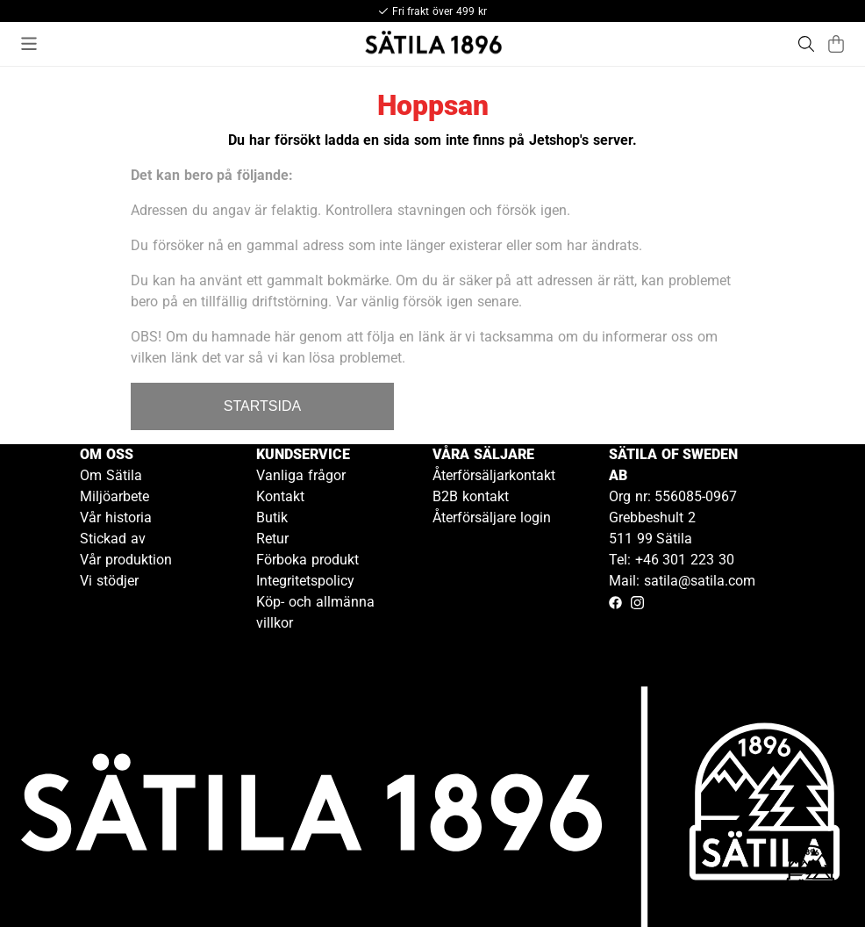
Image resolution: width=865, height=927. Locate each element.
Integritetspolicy (305, 580)
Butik (272, 517)
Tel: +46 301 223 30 (671, 559)
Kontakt (280, 496)
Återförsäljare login (491, 517)
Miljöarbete (114, 496)
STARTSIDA (262, 406)
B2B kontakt (470, 496)
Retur (272, 538)
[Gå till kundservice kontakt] (810, 872)
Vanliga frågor (301, 475)
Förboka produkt (307, 559)
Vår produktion (126, 559)
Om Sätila (111, 475)
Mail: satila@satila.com (682, 580)
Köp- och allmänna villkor (315, 612)
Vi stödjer (109, 580)
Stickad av (113, 538)
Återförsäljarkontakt (493, 475)
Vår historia (116, 517)
